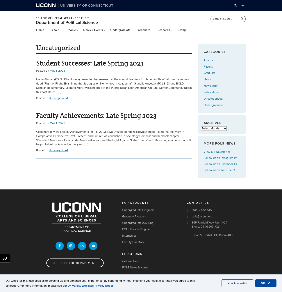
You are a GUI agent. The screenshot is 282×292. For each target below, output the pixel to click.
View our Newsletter (217, 152)
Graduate (144, 30)
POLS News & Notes (135, 267)
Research (164, 30)
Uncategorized (58, 98)
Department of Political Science (67, 22)
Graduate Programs (134, 216)
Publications (211, 92)
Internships (129, 236)
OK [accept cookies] (266, 283)
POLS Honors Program (136, 229)
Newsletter (211, 86)
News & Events (93, 30)
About (55, 30)
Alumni (208, 60)
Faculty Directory (133, 242)
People (71, 30)
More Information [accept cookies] (237, 283)
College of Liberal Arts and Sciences (63, 18)
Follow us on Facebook (220, 164)
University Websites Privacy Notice (91, 286)
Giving (181, 30)
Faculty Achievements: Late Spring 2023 (96, 115)
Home (40, 30)
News (207, 79)
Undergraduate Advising (138, 223)
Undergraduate (120, 30)
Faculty (208, 66)
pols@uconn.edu (202, 216)
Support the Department (74, 263)
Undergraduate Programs (138, 210)
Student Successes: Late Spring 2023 (90, 63)
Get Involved (130, 261)
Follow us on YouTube (219, 170)
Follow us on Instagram (220, 158)
